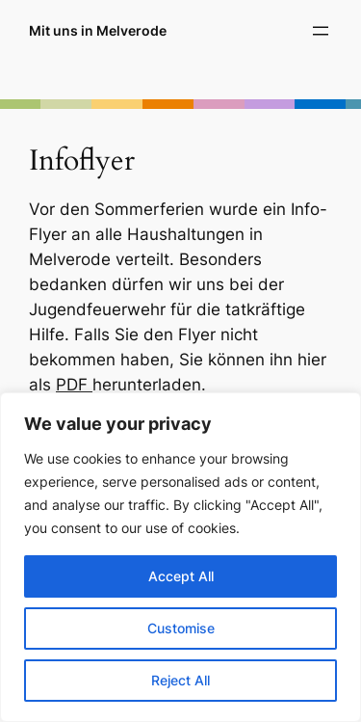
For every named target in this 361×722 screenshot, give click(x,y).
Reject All (180, 680)
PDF (74, 384)
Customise (181, 628)
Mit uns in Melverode (98, 30)
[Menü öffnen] (320, 30)
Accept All (181, 576)
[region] (180, 557)
